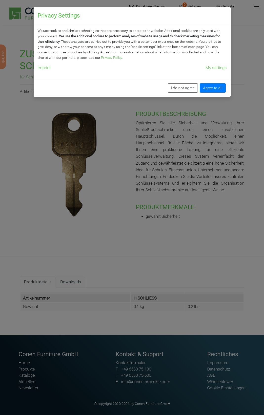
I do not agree (183, 88)
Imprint (44, 67)
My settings (216, 67)
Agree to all (213, 88)
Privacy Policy (111, 58)
